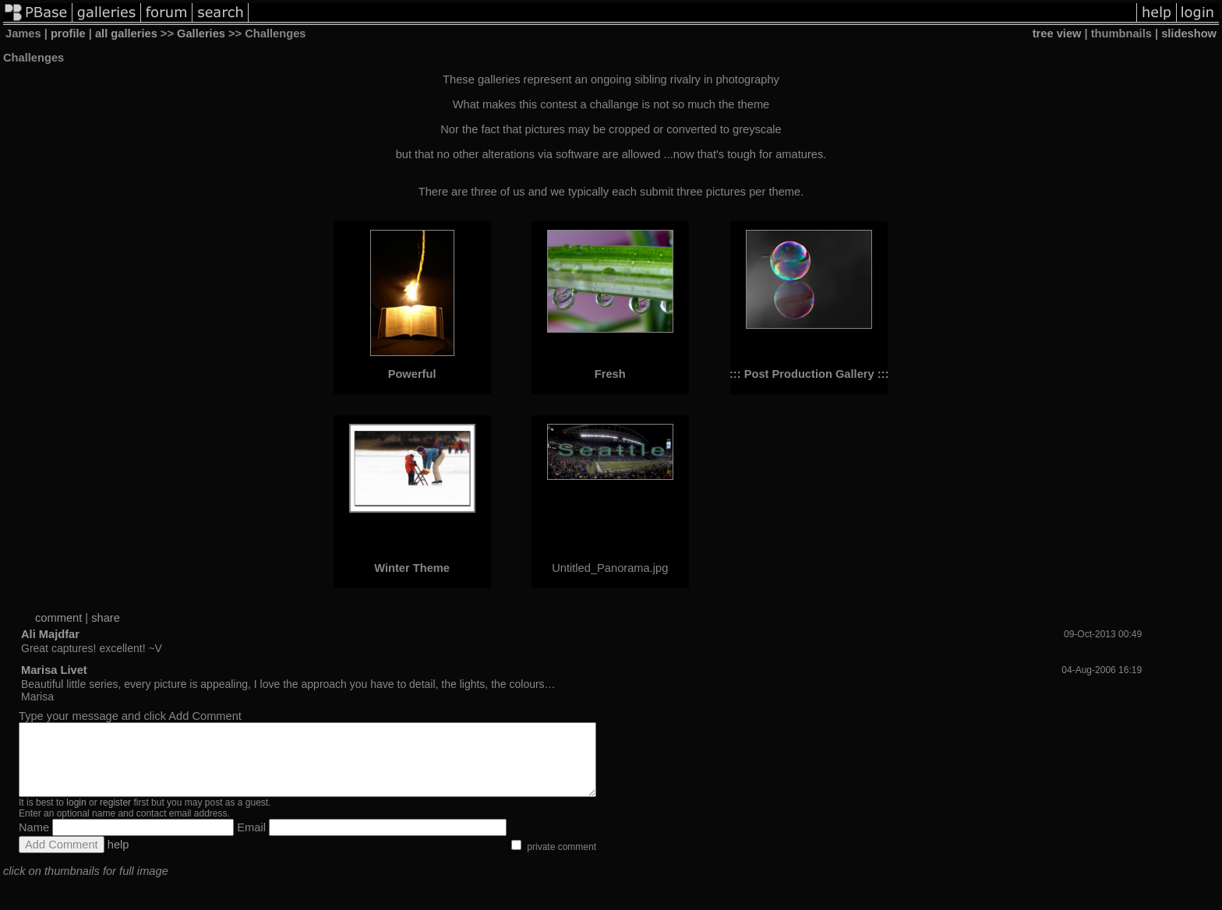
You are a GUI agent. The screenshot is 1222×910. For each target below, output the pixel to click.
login (76, 816)
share (105, 618)
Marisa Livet (54, 670)
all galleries (126, 33)
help (118, 858)
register (115, 816)
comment (58, 618)
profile (68, 33)
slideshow (1189, 33)
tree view (1057, 33)
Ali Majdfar (50, 634)
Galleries (201, 33)
